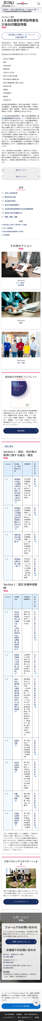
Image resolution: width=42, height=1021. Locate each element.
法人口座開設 (8, 228)
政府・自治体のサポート (25, 1017)
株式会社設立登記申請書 (16, 766)
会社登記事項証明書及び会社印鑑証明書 (19, 209)
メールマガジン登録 (21, 1006)
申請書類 (6, 235)
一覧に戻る (8, 446)
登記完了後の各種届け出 (13, 213)
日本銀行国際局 (35, 567)
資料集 (37, 1017)
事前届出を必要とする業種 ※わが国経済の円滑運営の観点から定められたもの (17, 518)
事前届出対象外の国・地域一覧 (17, 562)
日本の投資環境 (9, 1014)
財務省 (35, 482)
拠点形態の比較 (10, 197)
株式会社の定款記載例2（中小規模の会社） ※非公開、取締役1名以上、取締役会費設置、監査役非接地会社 (17, 630)
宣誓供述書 (16, 742)
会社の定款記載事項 (12, 205)
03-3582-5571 (8, 968)
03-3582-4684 (8, 957)
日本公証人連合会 (35, 664)
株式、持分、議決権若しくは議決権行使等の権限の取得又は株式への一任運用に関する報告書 (16, 695)
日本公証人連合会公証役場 (35, 625)
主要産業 (19, 1014)
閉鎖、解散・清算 (11, 217)
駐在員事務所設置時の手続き (13, 231)
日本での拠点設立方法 (31, 1014)
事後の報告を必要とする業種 (17, 538)
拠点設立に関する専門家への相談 (15, 225)
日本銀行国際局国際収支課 (35, 693)
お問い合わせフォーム (21, 941)
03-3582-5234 (8, 962)
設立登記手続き (10, 201)
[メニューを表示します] (38, 3)
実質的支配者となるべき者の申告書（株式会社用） (16, 664)
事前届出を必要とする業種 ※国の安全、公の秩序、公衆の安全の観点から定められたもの (17, 490)
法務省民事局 (35, 747)
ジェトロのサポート (9, 1017)
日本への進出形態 (11, 193)
